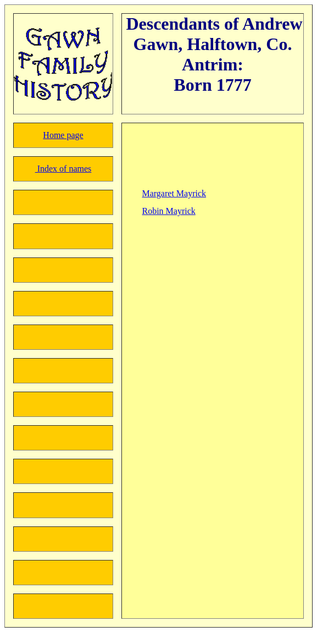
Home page (63, 135)
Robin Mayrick (169, 211)
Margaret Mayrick (174, 193)
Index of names (63, 168)
